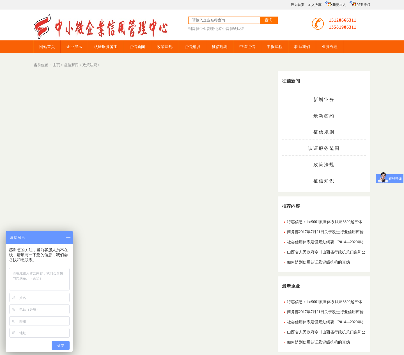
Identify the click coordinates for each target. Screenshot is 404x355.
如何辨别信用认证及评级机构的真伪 (318, 262)
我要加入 (335, 4)
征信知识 (192, 47)
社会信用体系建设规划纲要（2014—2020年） (326, 242)
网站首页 (47, 47)
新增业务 (324, 99)
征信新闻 (137, 47)
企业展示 (74, 47)
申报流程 (275, 47)
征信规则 (220, 47)
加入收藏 (315, 5)
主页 (56, 65)
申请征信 (247, 47)
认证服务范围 (106, 47)
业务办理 (330, 47)
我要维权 (360, 4)
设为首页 (297, 5)
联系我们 (302, 47)
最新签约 (324, 115)
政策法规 (165, 47)
